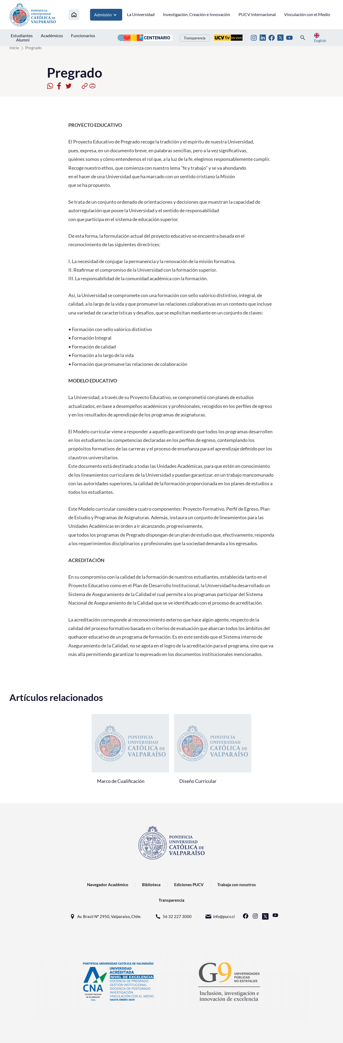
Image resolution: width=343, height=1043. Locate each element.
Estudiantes (22, 35)
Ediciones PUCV (189, 884)
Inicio (14, 47)
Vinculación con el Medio (307, 14)
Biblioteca (151, 884)
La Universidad (141, 14)
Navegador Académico (107, 884)
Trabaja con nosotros (236, 884)
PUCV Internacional (257, 14)
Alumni (22, 39)
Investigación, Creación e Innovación (196, 14)
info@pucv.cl (220, 916)
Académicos (52, 35)
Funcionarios (83, 35)
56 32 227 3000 (173, 916)
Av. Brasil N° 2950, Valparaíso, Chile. (105, 916)
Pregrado (33, 47)
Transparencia (195, 38)
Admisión (106, 15)
